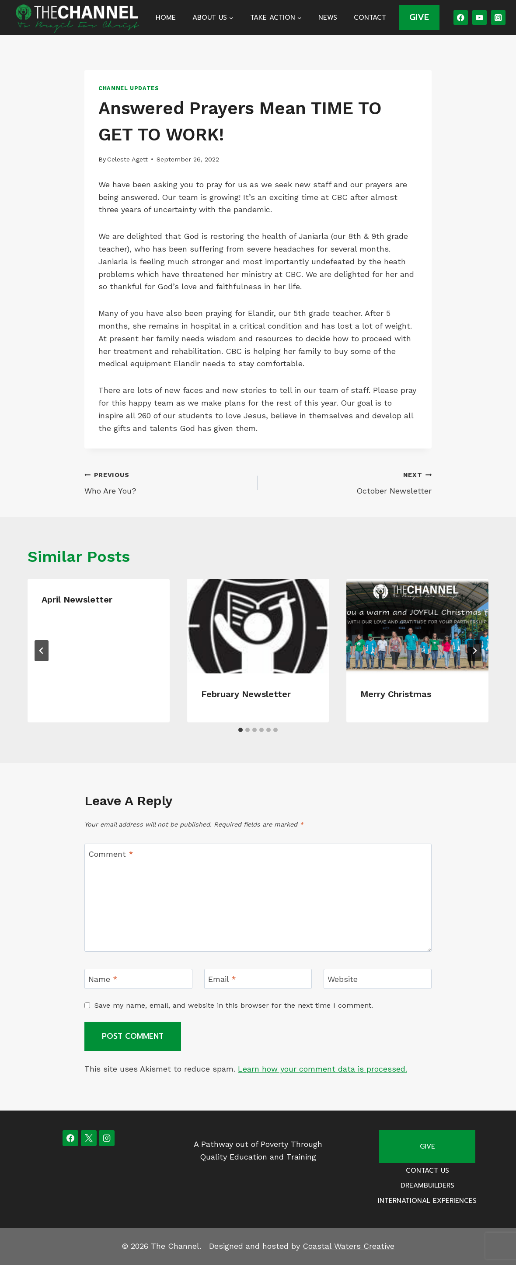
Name (103, 979)
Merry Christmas (395, 694)
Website (343, 979)
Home (166, 17)
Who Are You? (167, 481)
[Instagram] (498, 17)
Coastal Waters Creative (348, 1246)
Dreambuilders (427, 1185)
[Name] (138, 978)
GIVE (419, 17)
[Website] (378, 978)
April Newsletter (77, 599)
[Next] (474, 650)
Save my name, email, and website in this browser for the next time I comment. (233, 1005)
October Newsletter (349, 481)
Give (427, 1146)
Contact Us (427, 1170)
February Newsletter (246, 694)
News (327, 17)
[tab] (240, 730)
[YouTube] (479, 17)
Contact (370, 17)
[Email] (258, 978)
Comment (110, 854)
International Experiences (427, 1200)
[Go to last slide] (42, 650)
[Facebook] (460, 17)
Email (222, 979)
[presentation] (258, 626)
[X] (89, 1138)
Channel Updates (128, 88)
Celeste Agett (127, 159)
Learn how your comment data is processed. (322, 1068)
